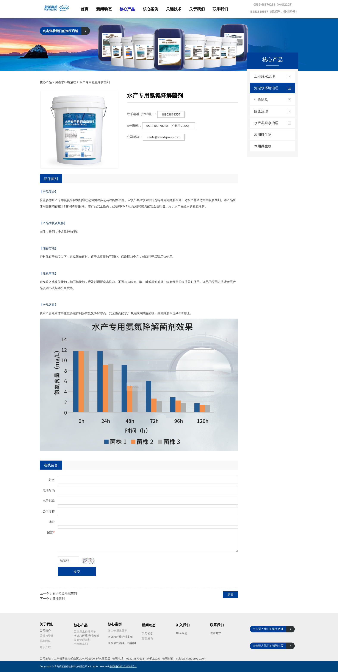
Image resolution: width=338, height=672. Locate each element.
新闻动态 (109, 9)
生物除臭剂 (81, 644)
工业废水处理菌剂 (85, 631)
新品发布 (147, 638)
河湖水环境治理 (65, 82)
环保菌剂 (51, 178)
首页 (90, 9)
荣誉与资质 (47, 636)
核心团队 (45, 641)
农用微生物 (262, 134)
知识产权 (45, 647)
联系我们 (225, 9)
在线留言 (51, 465)
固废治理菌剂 (82, 640)
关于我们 (202, 9)
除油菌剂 (59, 598)
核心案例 (155, 9)
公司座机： (134, 125)
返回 (230, 594)
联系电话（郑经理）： (142, 114)
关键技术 (179, 9)
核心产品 (132, 9)
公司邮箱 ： (135, 137)
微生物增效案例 (117, 630)
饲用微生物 (262, 146)
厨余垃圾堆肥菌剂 (65, 593)
